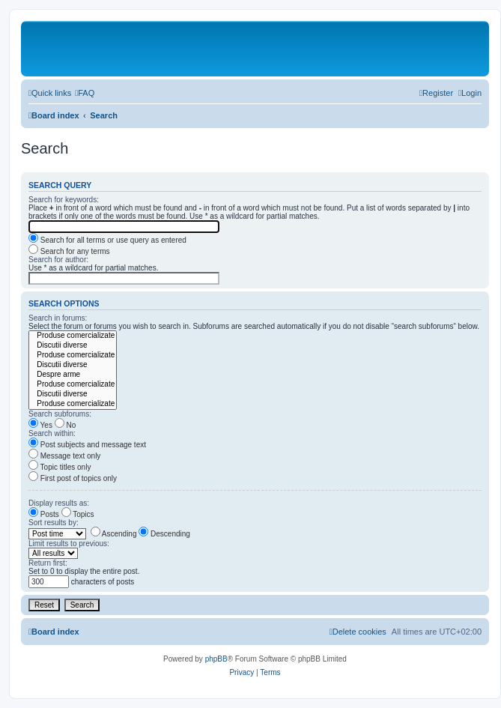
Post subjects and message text (87, 445)
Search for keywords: (63, 200)
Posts (43, 514)
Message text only (64, 456)
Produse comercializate (72, 336)
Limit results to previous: (68, 543)
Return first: (47, 563)
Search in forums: (57, 318)
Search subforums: (59, 414)
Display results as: (58, 503)
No (65, 425)
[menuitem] (84, 93)
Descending (164, 534)
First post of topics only (72, 478)
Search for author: (58, 259)
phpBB (216, 659)
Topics (77, 514)
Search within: (52, 433)
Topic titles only (59, 467)
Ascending (114, 534)
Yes (40, 425)
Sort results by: (53, 522)
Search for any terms (69, 251)
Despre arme (72, 375)
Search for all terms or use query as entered (107, 240)
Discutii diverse (72, 346)
